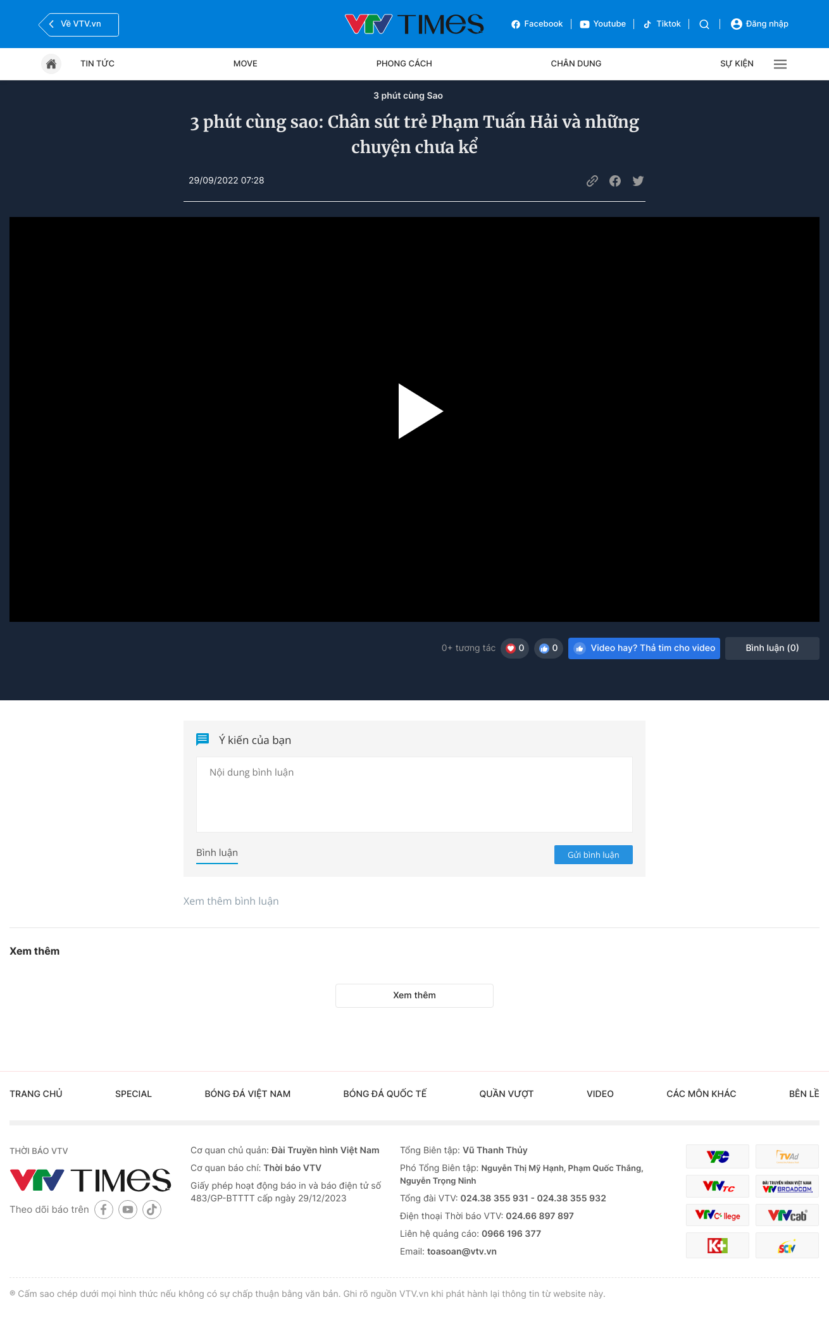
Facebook (536, 24)
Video (600, 1094)
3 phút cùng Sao (408, 95)
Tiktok (661, 24)
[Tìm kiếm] (704, 24)
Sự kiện (737, 64)
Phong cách (404, 64)
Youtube (602, 24)
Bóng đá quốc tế (385, 1094)
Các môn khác (701, 1094)
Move (246, 64)
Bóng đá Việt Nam (247, 1094)
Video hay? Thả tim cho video (644, 648)
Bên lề (804, 1094)
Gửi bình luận (594, 854)
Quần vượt (506, 1094)
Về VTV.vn (73, 24)
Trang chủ (36, 1094)
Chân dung (576, 64)
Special (133, 1094)
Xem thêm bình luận (231, 901)
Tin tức (97, 64)
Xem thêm (414, 995)
